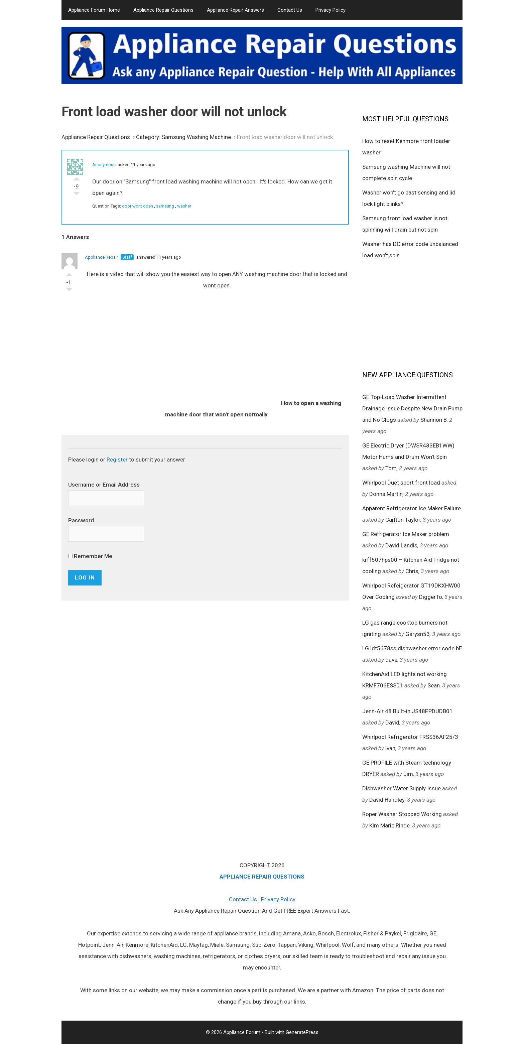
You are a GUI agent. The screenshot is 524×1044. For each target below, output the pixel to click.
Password (81, 520)
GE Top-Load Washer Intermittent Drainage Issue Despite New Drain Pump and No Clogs (412, 408)
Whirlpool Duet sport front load (401, 482)
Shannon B (433, 419)
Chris (411, 571)
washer (184, 206)
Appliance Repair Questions (163, 10)
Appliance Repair (101, 257)
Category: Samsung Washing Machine (183, 137)
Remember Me (90, 556)
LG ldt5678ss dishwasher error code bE (412, 648)
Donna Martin (386, 494)
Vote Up (76, 177)
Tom (391, 468)
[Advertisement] (412, 314)
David (392, 722)
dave (391, 659)
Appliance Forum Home (94, 10)
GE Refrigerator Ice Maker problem (405, 534)
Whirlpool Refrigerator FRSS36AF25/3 (410, 737)
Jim (408, 774)
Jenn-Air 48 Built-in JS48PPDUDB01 (407, 711)
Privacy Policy (330, 10)
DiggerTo (430, 597)
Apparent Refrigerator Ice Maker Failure (411, 508)
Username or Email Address (104, 484)
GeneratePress (302, 1032)
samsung (165, 206)
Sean (433, 685)
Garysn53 (417, 634)
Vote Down (76, 195)
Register (117, 459)
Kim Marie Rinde (389, 825)
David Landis (401, 545)
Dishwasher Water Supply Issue (401, 788)
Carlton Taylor (402, 519)
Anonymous (104, 164)
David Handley (387, 799)
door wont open (137, 206)
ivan (390, 748)
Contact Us (289, 10)
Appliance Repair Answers (235, 10)
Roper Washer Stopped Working (402, 814)
